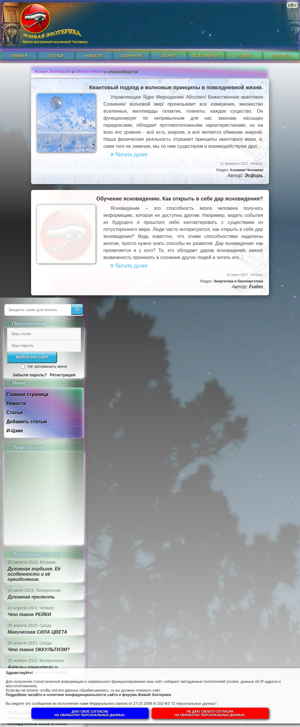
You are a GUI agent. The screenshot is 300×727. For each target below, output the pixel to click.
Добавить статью (238, 178)
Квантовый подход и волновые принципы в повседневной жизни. (114, 80)
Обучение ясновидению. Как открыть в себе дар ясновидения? (117, 205)
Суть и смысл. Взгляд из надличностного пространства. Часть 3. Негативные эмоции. (249, 528)
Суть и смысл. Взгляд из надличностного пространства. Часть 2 (249, 559)
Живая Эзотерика (27, 64)
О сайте (244, 49)
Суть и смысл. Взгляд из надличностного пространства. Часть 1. (249, 587)
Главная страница (239, 151)
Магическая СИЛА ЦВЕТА (249, 389)
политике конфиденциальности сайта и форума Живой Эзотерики (120, 693)
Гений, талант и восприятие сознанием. (254, 500)
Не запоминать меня (258, 123)
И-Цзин (226, 187)
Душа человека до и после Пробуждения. (250, 450)
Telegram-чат (206, 49)
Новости (94, 49)
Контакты (281, 49)
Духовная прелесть (242, 354)
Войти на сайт (243, 114)
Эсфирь (191, 181)
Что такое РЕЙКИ (240, 371)
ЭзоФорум (131, 49)
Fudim (194, 307)
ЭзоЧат (169, 49)
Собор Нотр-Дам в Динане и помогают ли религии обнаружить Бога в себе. (252, 475)
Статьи (56, 49)
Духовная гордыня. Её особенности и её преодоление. (245, 331)
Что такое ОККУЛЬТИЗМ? (250, 406)
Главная (18, 49)
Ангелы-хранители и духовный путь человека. (249, 427)
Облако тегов (64, 64)
